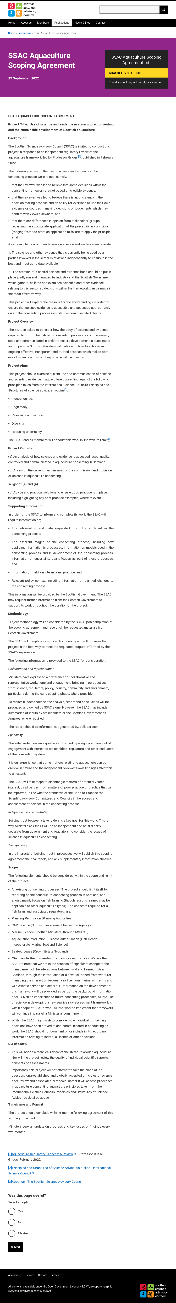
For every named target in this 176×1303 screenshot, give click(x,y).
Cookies (30, 1275)
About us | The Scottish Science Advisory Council (47, 1182)
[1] (10, 1154)
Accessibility (15, 1275)
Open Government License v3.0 (68, 1286)
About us (26, 22)
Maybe (23, 1233)
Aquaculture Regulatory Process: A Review (44, 1154)
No (20, 1222)
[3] (10, 1182)
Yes (20, 1211)
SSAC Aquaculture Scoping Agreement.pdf (137, 60)
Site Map (55, 1275)
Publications (61, 22)
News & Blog (82, 22)
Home (11, 22)
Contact (100, 22)
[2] (10, 1168)
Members (43, 22)
